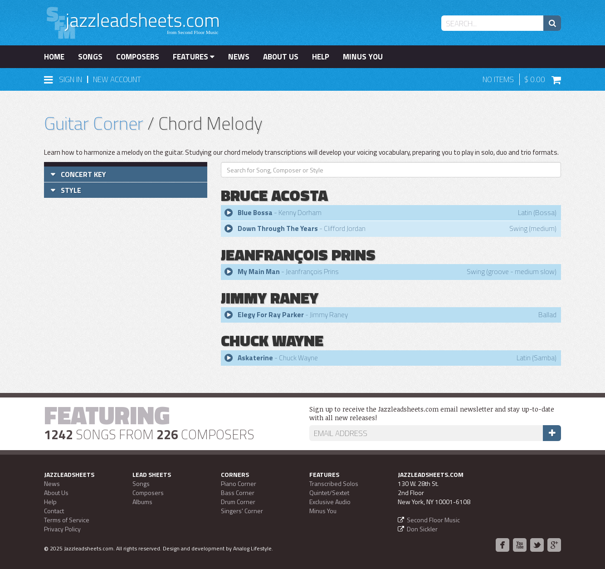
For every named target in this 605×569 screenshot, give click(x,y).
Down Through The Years (278, 228)
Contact (54, 510)
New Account (117, 79)
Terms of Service (66, 520)
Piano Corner (238, 483)
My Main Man (259, 271)
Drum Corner (238, 501)
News (238, 57)
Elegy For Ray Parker (271, 314)
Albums (142, 501)
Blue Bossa (255, 212)
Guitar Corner (93, 123)
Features (194, 57)
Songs (90, 57)
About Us (280, 57)
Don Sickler (422, 529)
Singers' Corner (242, 510)
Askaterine (255, 358)
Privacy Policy (62, 529)
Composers (137, 57)
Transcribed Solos (333, 483)
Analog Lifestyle (252, 548)
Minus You (363, 57)
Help (320, 57)
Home (54, 57)
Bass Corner (237, 492)
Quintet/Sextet (329, 492)
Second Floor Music (433, 520)
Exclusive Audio (330, 501)
